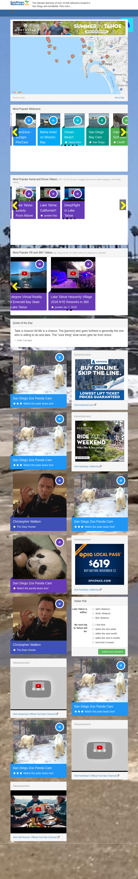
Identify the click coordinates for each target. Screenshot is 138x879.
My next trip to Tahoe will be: (80, 652)
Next (123, 147)
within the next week (104, 653)
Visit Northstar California (86, 490)
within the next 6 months (106, 662)
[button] (49, 41)
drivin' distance (101, 637)
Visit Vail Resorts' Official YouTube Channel (35, 861)
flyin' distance (100, 642)
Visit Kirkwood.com (83, 429)
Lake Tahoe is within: (79, 635)
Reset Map (119, 98)
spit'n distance (101, 633)
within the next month (104, 657)
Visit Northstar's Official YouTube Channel (95, 800)
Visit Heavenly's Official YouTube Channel (34, 738)
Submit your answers (112, 676)
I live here (98, 649)
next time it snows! (103, 666)
